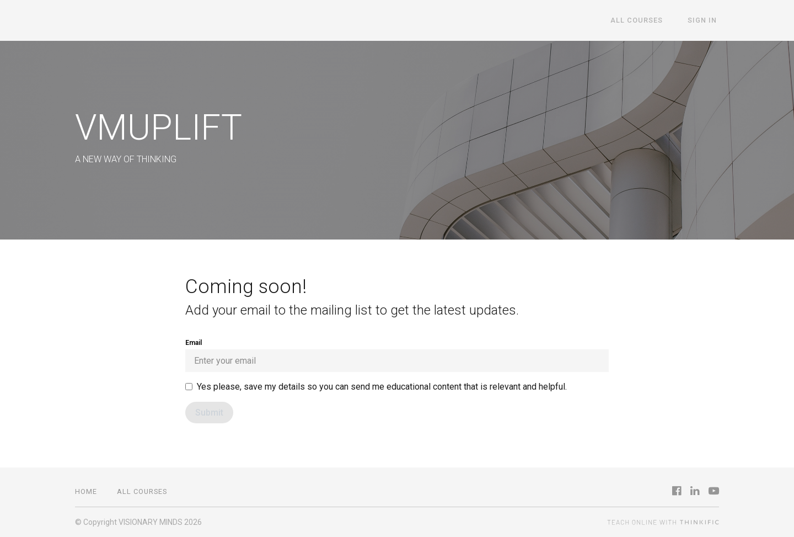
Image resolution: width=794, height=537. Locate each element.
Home (86, 491)
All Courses (644, 21)
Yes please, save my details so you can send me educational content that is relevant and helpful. (382, 386)
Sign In (704, 21)
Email (397, 355)
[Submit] (209, 412)
